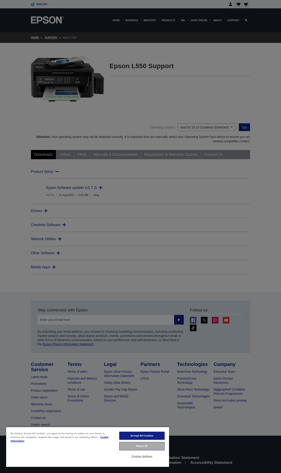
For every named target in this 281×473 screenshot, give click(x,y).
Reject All (142, 446)
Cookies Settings (141, 456)
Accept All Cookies (141, 435)
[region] (87, 447)
